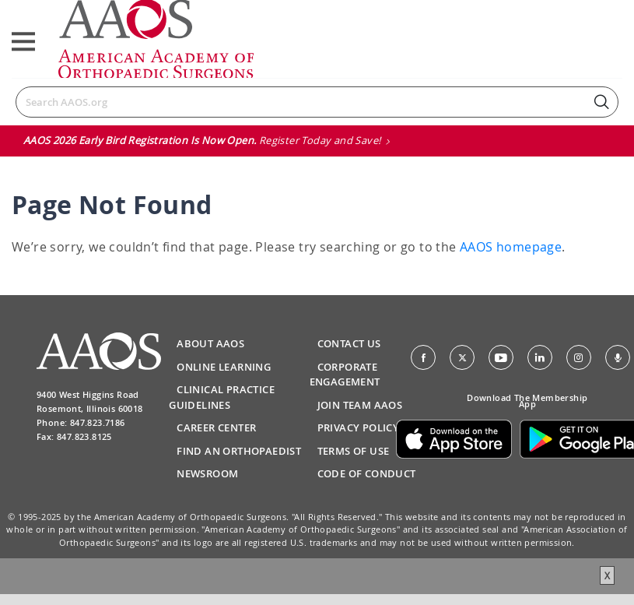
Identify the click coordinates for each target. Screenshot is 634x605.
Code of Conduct (366, 473)
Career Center (216, 427)
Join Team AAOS (360, 405)
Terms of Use (353, 451)
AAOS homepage (511, 246)
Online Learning (224, 367)
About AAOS (210, 343)
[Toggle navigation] (23, 42)
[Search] (317, 102)
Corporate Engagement (345, 374)
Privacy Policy (358, 427)
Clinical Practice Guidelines (222, 397)
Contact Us (349, 343)
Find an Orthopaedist (239, 451)
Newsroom (207, 473)
